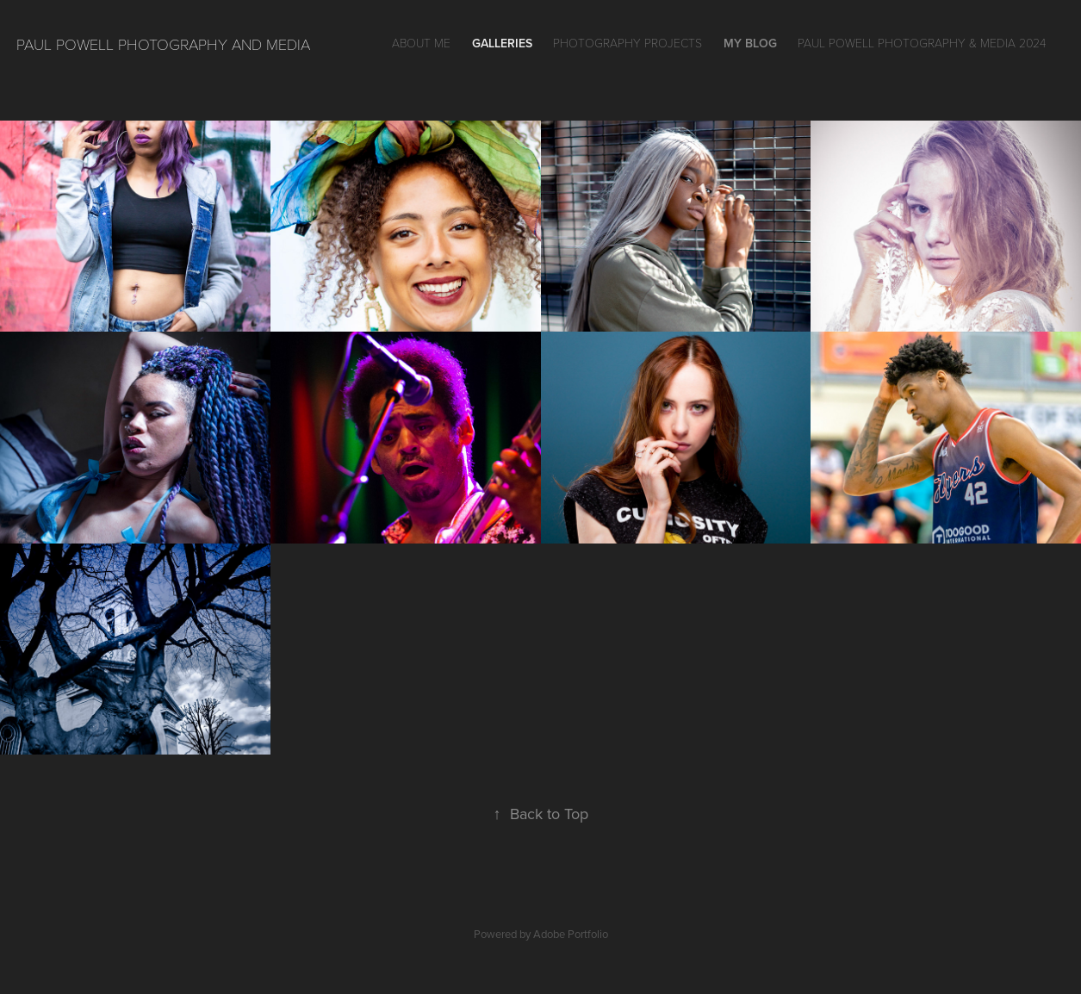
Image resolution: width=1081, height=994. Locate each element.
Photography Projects (627, 42)
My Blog (750, 43)
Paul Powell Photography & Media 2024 (922, 42)
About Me (421, 42)
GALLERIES (502, 43)
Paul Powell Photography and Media (163, 44)
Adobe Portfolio (570, 933)
